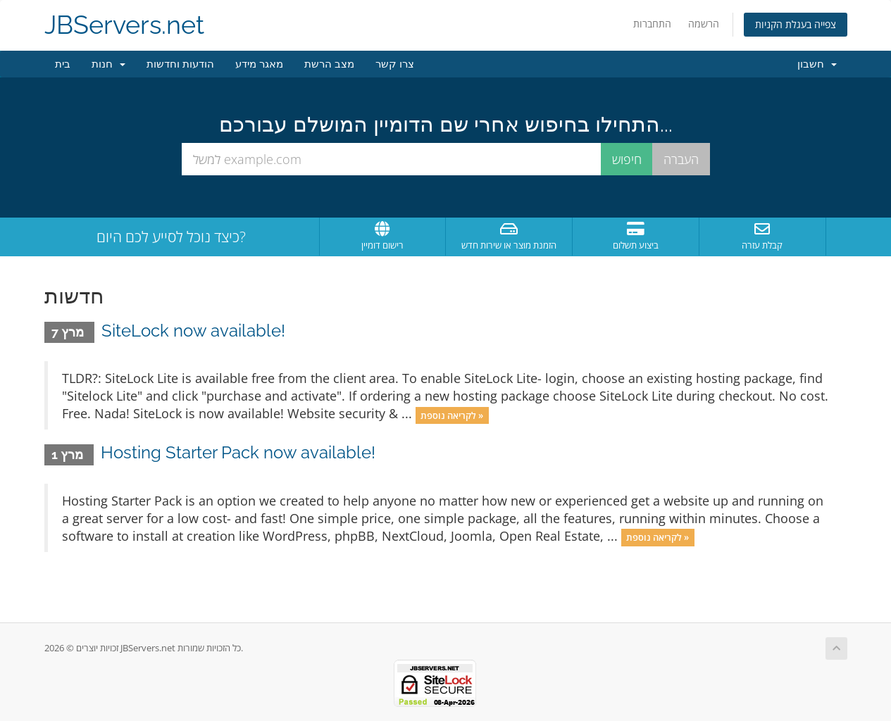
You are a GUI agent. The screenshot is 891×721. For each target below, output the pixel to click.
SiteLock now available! (193, 330)
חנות (108, 64)
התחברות (652, 23)
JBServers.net (124, 25)
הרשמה (703, 23)
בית (62, 64)
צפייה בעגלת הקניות (795, 24)
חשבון (817, 64)
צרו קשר (394, 64)
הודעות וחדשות (180, 64)
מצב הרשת (329, 64)
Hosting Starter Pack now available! (238, 452)
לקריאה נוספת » (451, 414)
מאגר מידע (259, 64)
